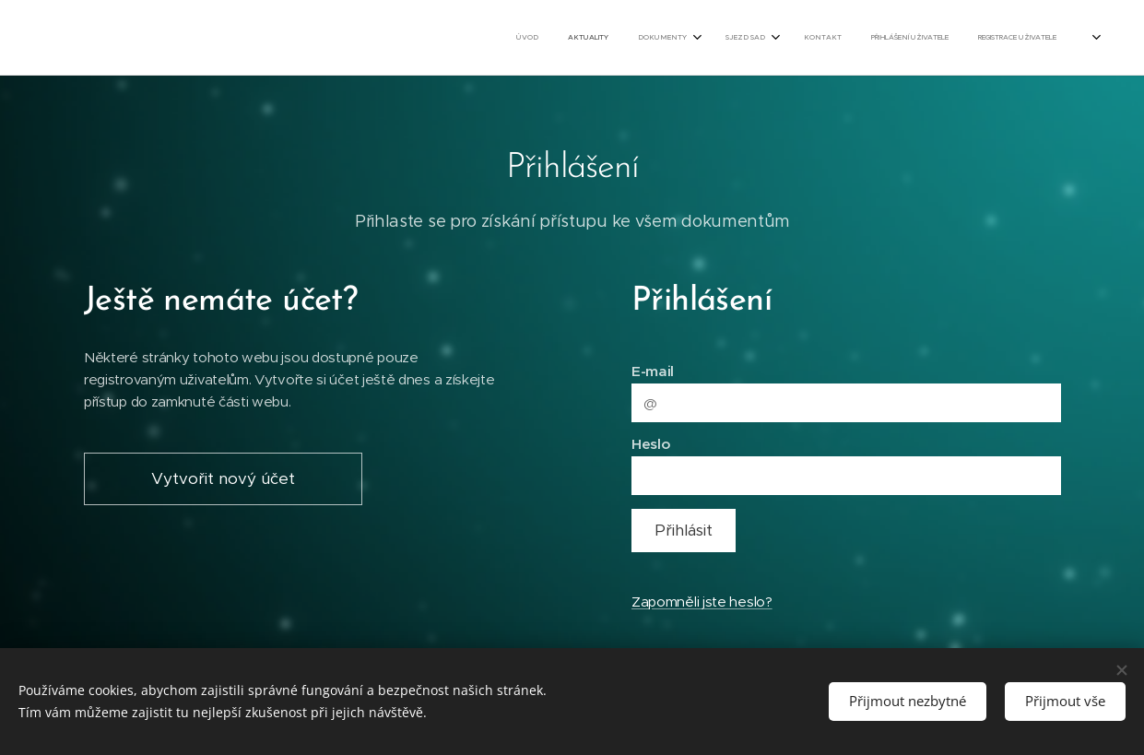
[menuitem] (887, 38)
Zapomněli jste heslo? (701, 601)
